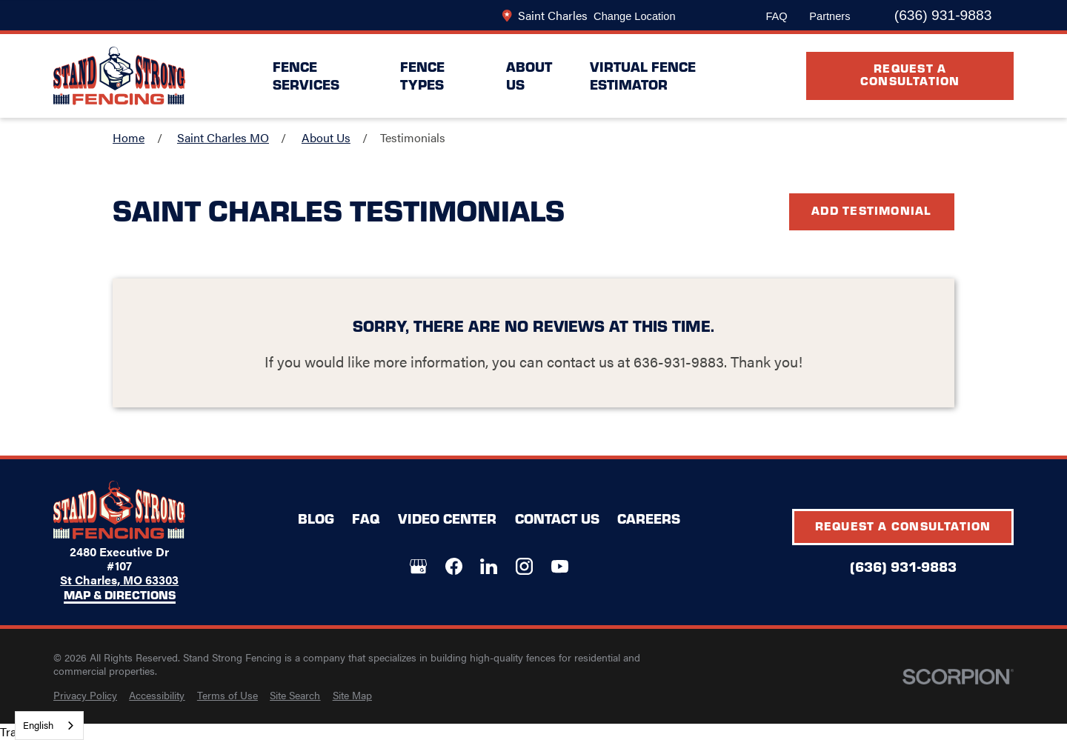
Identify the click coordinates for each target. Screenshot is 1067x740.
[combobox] (49, 725)
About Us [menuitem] (529, 75)
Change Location (634, 16)
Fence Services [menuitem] (306, 75)
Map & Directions (120, 595)
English (38, 725)
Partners (829, 16)
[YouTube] (559, 566)
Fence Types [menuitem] (422, 75)
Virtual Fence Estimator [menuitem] (643, 75)
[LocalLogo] (119, 76)
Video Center (447, 518)
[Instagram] (524, 566)
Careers (648, 518)
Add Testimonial (871, 210)
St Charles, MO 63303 (119, 580)
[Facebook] (453, 566)
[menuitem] (85, 695)
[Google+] (418, 566)
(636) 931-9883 (943, 15)
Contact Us (557, 518)
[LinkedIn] (488, 566)
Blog (316, 518)
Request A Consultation (910, 73)
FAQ (776, 16)
